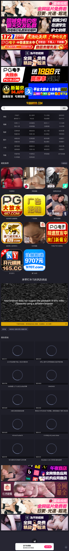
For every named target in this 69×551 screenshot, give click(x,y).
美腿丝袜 (17, 142)
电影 (4, 132)
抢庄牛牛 (61, 118)
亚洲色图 (32, 138)
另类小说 (32, 149)
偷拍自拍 (32, 131)
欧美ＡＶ (46, 123)
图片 (4, 140)
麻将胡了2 (17, 118)
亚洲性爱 (17, 131)
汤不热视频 (61, 154)
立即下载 (48, 547)
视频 (4, 124)
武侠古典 (61, 146)
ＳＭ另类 (61, 126)
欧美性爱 (61, 131)
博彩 (4, 117)
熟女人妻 (17, 126)
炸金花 (32, 118)
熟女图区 (46, 142)
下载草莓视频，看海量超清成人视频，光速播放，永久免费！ (41, 324)
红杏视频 (17, 157)
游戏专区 (61, 115)
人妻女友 (46, 146)
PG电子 (17, 115)
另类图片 (61, 142)
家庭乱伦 (32, 146)
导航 (4, 155)
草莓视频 (46, 154)
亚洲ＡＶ (17, 123)
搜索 (64, 108)
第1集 (4, 329)
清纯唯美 (32, 142)
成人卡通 (46, 131)
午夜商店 (32, 154)
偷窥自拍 (17, 138)
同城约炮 (17, 154)
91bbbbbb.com (34, 103)
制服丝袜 (17, 134)
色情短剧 (32, 157)
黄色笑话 (46, 149)
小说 (4, 147)
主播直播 (46, 126)
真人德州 (32, 115)
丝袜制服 (32, 126)
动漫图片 (61, 138)
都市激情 (17, 146)
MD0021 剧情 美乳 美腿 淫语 (18, 329)
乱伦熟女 (46, 134)
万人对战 (46, 115)
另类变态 (61, 134)
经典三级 (32, 134)
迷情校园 (17, 149)
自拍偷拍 (32, 123)
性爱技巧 (61, 149)
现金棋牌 (46, 118)
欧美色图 (46, 138)
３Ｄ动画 (61, 123)
